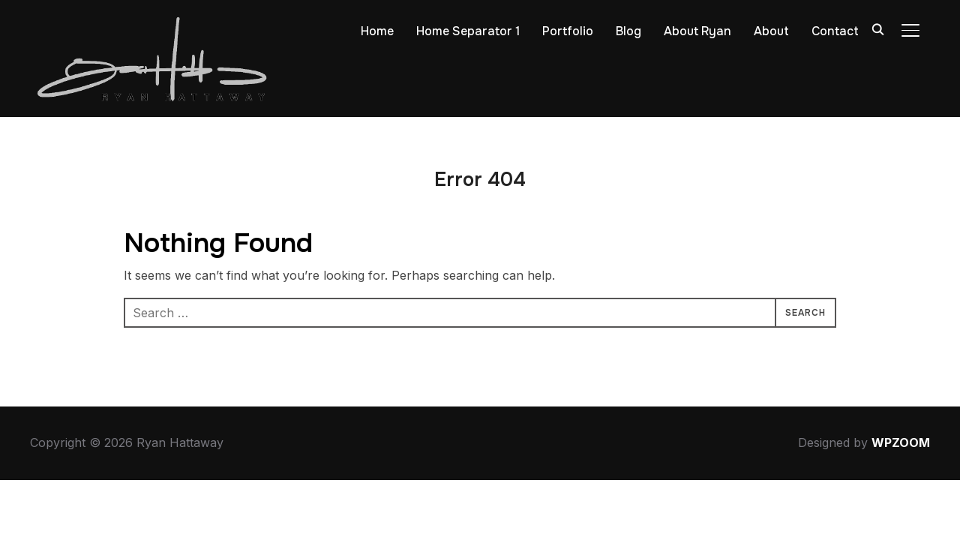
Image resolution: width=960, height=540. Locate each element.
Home (377, 31)
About (771, 31)
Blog (628, 31)
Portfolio (567, 31)
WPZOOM (901, 442)
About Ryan (697, 31)
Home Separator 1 (468, 31)
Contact (835, 31)
